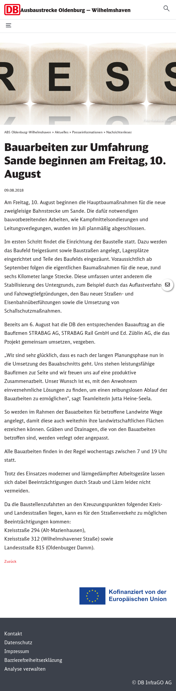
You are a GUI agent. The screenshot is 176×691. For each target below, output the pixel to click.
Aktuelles (61, 132)
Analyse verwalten (25, 669)
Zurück (10, 561)
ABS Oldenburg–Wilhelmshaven (27, 132)
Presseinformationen (87, 132)
